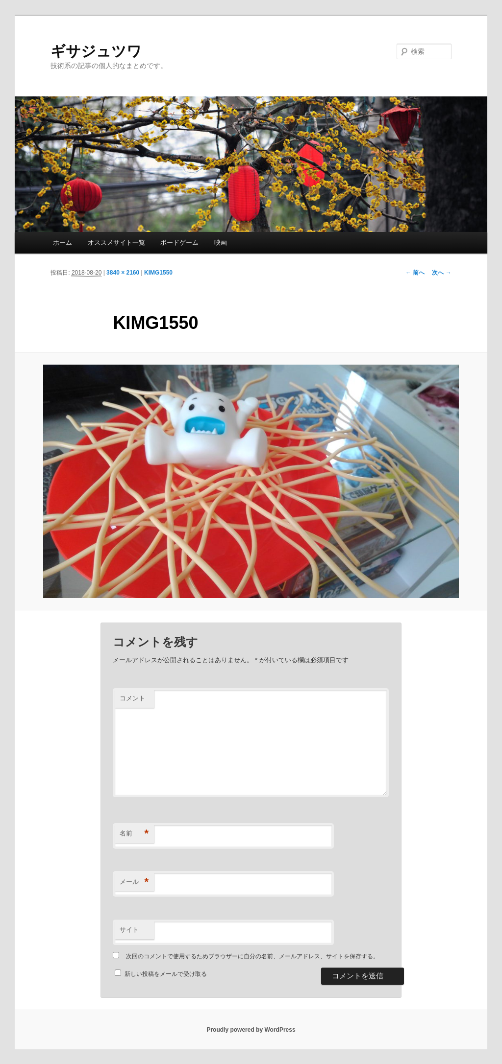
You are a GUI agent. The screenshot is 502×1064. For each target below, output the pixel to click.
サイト (129, 929)
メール (134, 882)
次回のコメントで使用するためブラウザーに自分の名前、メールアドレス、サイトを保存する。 (252, 956)
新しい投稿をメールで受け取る (166, 974)
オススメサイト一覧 (116, 242)
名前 (134, 834)
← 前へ (415, 272)
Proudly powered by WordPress (250, 1029)
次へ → (441, 272)
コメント (132, 698)
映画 (220, 242)
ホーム (62, 242)
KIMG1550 (158, 272)
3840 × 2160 (122, 272)
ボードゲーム (179, 242)
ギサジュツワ (96, 51)
